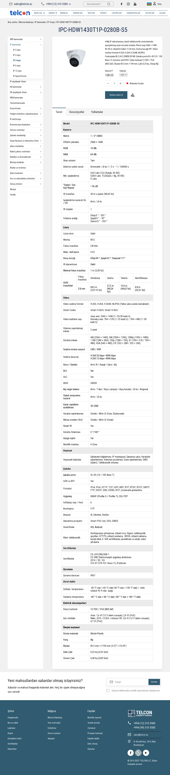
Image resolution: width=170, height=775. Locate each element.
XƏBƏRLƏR (78, 13)
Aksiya (13, 189)
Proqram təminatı (95, 733)
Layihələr (117, 13)
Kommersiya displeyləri (26, 124)
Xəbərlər (91, 749)
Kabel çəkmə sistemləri (26, 151)
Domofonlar (26, 108)
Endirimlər (52, 728)
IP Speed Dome (19, 76)
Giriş (157, 4)
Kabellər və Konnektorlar (26, 157)
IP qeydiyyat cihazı (18, 81)
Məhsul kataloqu (26, 22)
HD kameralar (26, 86)
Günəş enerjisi (26, 184)
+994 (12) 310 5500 (57, 4)
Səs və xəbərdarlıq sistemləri (26, 178)
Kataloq (39, 13)
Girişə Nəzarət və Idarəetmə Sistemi (26, 140)
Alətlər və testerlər (18, 167)
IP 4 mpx (51, 22)
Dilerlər (150, 13)
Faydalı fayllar (93, 738)
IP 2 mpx (16, 50)
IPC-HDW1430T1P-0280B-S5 (68, 22)
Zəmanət (91, 728)
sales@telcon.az (23, 4)
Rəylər (10, 733)
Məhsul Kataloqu (55, 717)
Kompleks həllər (15, 738)
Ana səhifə (12, 22)
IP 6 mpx (16, 65)
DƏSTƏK (91, 13)
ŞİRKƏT (53, 13)
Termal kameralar (17, 103)
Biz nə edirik (13, 723)
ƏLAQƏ (163, 13)
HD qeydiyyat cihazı (26, 92)
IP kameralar (40, 22)
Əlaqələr (51, 738)
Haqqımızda (13, 717)
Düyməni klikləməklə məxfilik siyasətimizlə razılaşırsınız (136, 690)
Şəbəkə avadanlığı (26, 135)
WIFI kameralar (26, 39)
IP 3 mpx (16, 55)
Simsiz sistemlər (26, 130)
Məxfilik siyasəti (94, 717)
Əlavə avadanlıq (26, 146)
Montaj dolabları (26, 162)
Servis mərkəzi (54, 733)
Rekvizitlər (12, 749)
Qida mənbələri (26, 173)
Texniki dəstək (94, 723)
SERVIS (103, 13)
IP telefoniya (15, 119)
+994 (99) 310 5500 (144, 727)
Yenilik (13, 194)
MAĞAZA (64, 13)
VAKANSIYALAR (133, 13)
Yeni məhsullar (54, 723)
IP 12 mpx (17, 71)
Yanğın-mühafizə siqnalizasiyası (26, 113)
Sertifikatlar (13, 744)
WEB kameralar (16, 97)
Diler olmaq (92, 744)
